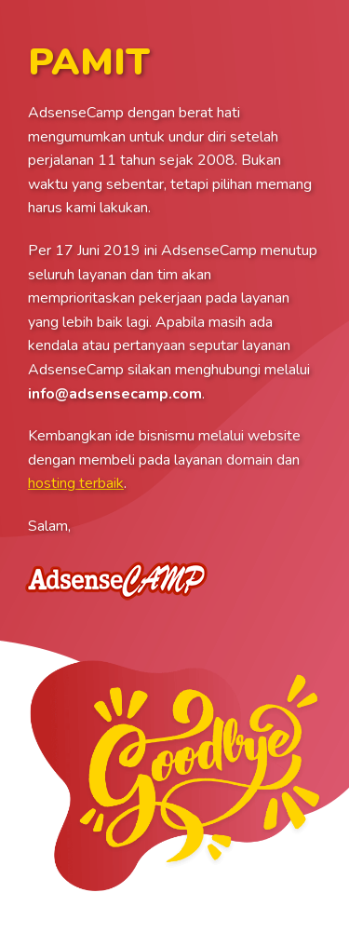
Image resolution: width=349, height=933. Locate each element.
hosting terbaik (76, 483)
